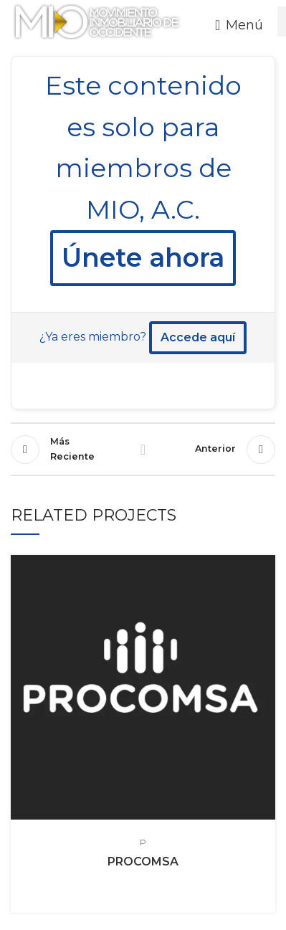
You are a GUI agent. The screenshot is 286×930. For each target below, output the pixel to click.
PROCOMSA (143, 861)
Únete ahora (143, 257)
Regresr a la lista (143, 449)
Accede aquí (198, 337)
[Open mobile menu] (239, 25)
